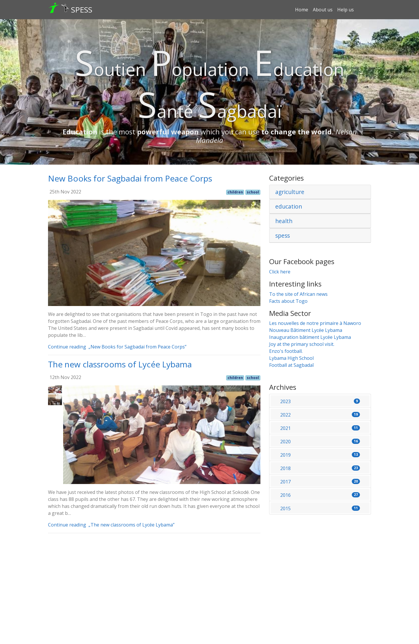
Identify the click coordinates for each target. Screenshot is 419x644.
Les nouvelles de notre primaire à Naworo (315, 323)
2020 (320, 441)
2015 (320, 508)
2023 (320, 401)
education (288, 206)
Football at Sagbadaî (291, 365)
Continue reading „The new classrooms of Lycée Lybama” (113, 525)
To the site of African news (298, 294)
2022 (320, 415)
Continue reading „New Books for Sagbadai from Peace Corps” (119, 347)
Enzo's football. (286, 351)
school (253, 192)
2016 (320, 495)
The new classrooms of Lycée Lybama (120, 364)
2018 (320, 468)
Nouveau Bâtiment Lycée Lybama (305, 330)
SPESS (81, 9)
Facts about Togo (288, 301)
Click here (279, 271)
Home (301, 9)
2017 (320, 481)
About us (323, 9)
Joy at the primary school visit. (301, 344)
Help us (345, 9)
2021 (320, 428)
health (283, 221)
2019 (320, 455)
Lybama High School (291, 358)
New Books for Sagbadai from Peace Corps (130, 178)
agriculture (289, 192)
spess (282, 235)
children (235, 192)
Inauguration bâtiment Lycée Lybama (310, 337)
